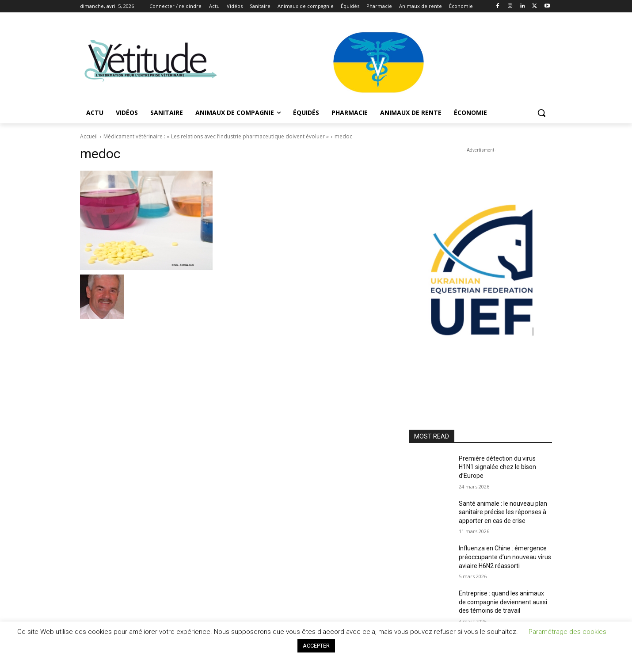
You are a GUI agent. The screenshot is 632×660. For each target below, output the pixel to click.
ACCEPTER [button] (316, 645)
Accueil (89, 136)
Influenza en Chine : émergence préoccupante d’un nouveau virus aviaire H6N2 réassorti (505, 557)
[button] (541, 112)
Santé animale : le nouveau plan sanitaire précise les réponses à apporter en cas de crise (503, 512)
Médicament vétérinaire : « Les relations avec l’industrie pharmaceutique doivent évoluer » (216, 136)
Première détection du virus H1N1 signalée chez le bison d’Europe (497, 467)
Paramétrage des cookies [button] (567, 632)
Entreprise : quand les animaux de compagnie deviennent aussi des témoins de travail (503, 602)
